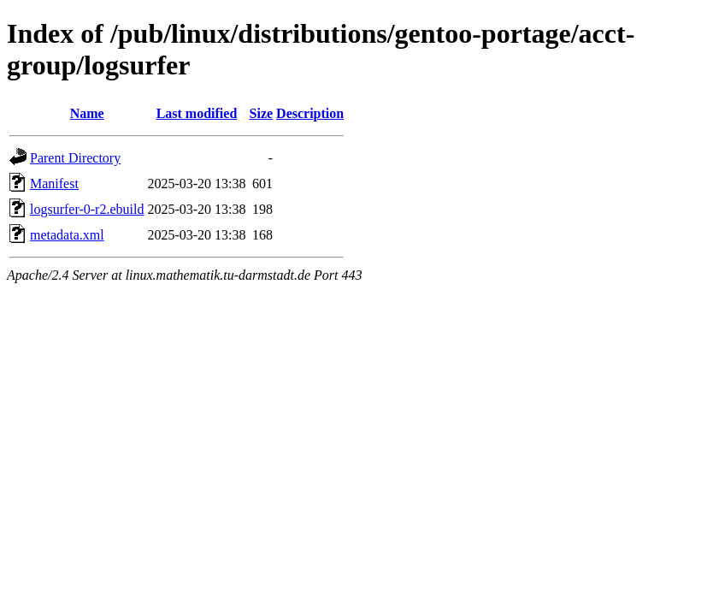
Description (310, 113)
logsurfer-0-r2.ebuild (87, 209)
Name (87, 113)
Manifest (54, 183)
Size (262, 113)
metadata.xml (67, 235)
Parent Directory (75, 158)
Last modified (197, 113)
